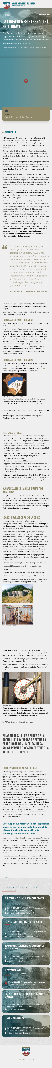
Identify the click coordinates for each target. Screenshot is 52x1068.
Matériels (9, 132)
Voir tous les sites (9, 890)
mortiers (42, 368)
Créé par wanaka (26, 1062)
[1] (29, 573)
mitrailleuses (24, 262)
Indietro (7, 14)
